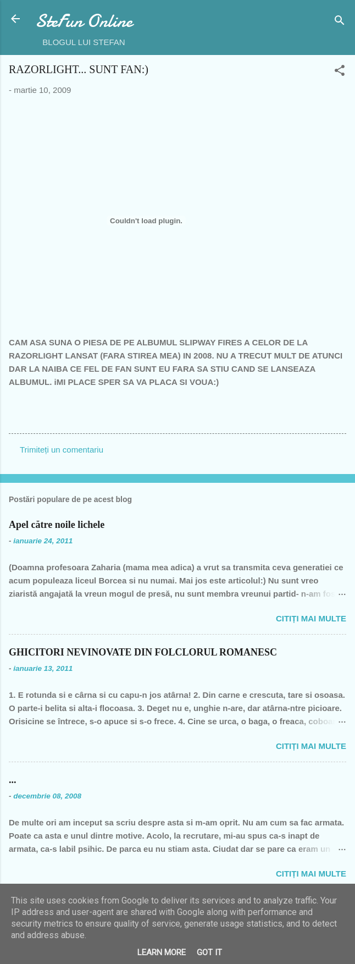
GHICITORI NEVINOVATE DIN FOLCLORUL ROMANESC (143, 652)
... (12, 779)
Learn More (161, 952)
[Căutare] (339, 22)
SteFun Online (83, 21)
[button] (339, 72)
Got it (209, 952)
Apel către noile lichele (56, 524)
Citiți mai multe (311, 618)
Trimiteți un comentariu (61, 449)
